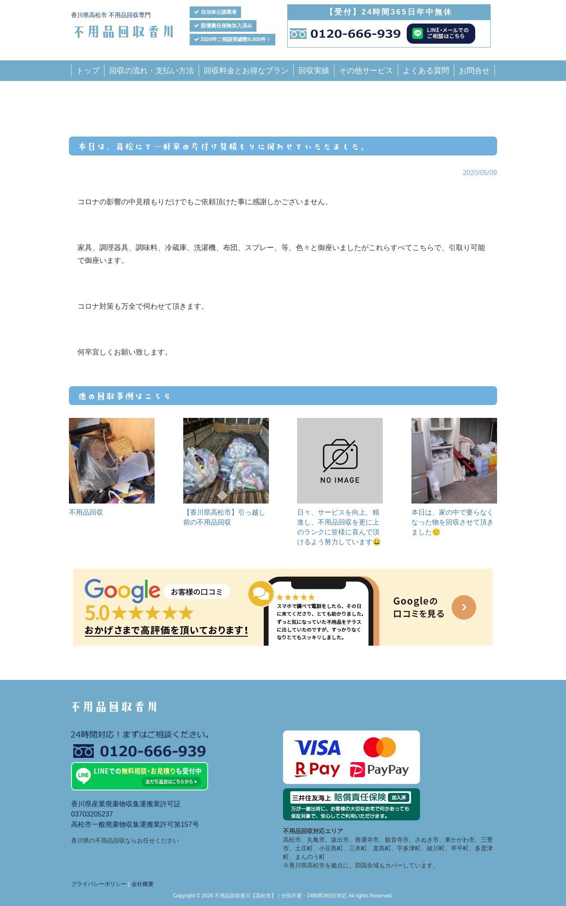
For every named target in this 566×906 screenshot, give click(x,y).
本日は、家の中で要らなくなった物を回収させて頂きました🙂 (452, 522)
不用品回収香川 (123, 30)
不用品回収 (86, 512)
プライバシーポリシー (99, 884)
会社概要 (142, 884)
